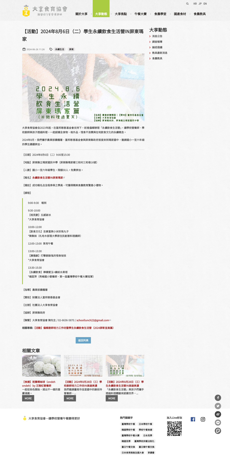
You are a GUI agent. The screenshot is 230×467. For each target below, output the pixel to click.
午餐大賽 (140, 14)
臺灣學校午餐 (128, 424)
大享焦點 (121, 14)
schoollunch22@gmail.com (93, 320)
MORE (28, 398)
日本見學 (147, 435)
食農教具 (200, 14)
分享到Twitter (218, 406)
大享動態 (101, 14)
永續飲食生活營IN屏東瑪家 (48, 177)
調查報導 (157, 42)
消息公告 (157, 36)
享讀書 (151, 452)
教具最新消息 (159, 53)
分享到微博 (218, 414)
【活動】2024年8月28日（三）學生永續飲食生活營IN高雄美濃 (125, 383)
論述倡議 (157, 47)
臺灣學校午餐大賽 (130, 435)
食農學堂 (160, 14)
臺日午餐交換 (128, 446)
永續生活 (59, 49)
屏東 (71, 49)
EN (205, 3)
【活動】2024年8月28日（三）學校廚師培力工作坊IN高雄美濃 (83, 383)
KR (195, 3)
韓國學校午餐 (128, 429)
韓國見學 (126, 441)
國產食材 (180, 14)
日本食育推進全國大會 (133, 452)
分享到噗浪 (218, 431)
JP (200, 3)
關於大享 (81, 14)
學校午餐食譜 (145, 429)
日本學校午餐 (145, 424)
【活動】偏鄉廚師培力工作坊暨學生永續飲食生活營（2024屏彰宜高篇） (74, 328)
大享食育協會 (193, 420)
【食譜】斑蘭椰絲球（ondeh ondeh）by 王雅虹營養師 (38, 383)
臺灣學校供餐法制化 (144, 441)
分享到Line (218, 422)
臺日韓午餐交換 (146, 446)
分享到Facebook (218, 398)
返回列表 (83, 340)
